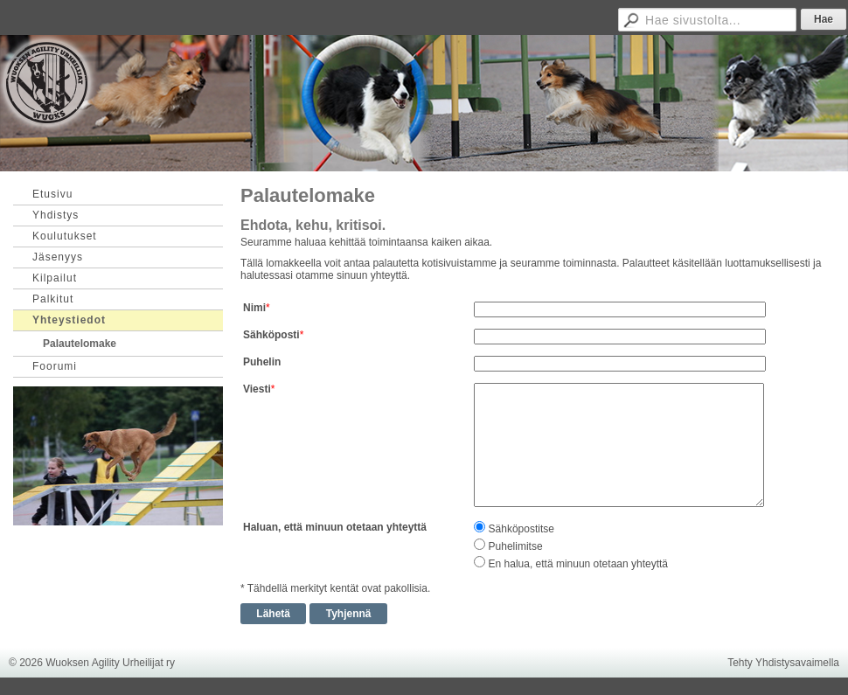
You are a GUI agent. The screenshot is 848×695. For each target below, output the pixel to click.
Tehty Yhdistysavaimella (783, 663)
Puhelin (262, 362)
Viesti (257, 389)
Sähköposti (271, 335)
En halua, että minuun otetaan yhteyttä (578, 564)
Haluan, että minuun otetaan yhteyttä (335, 527)
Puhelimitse (516, 546)
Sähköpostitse (521, 529)
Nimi (254, 308)
